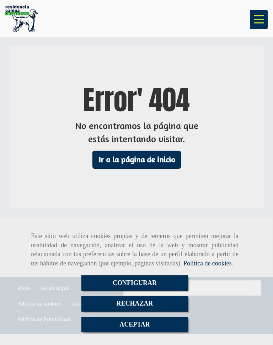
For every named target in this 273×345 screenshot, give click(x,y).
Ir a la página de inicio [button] (136, 159)
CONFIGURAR (135, 282)
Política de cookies (207, 263)
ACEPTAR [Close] (134, 324)
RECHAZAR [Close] (134, 303)
